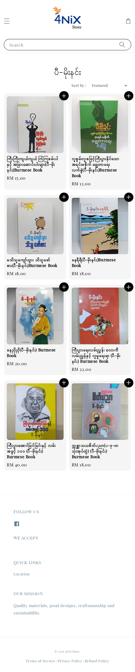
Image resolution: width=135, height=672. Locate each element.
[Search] (122, 44)
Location (22, 574)
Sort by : (79, 85)
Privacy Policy (70, 660)
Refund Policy (97, 660)
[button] (7, 21)
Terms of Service (40, 660)
